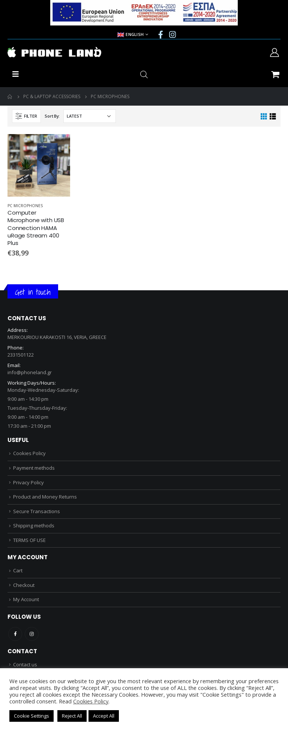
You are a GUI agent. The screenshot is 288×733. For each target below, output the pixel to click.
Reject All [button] (72, 715)
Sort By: (52, 116)
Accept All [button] (103, 715)
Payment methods (34, 467)
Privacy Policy (28, 482)
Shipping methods (33, 525)
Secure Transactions (36, 511)
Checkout (23, 585)
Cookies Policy (29, 453)
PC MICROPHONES (25, 205)
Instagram (32, 634)
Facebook (15, 634)
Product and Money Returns (45, 496)
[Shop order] (89, 116)
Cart (17, 570)
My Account (26, 599)
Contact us (25, 664)
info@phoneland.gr (30, 372)
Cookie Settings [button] (31, 715)
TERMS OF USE (29, 540)
